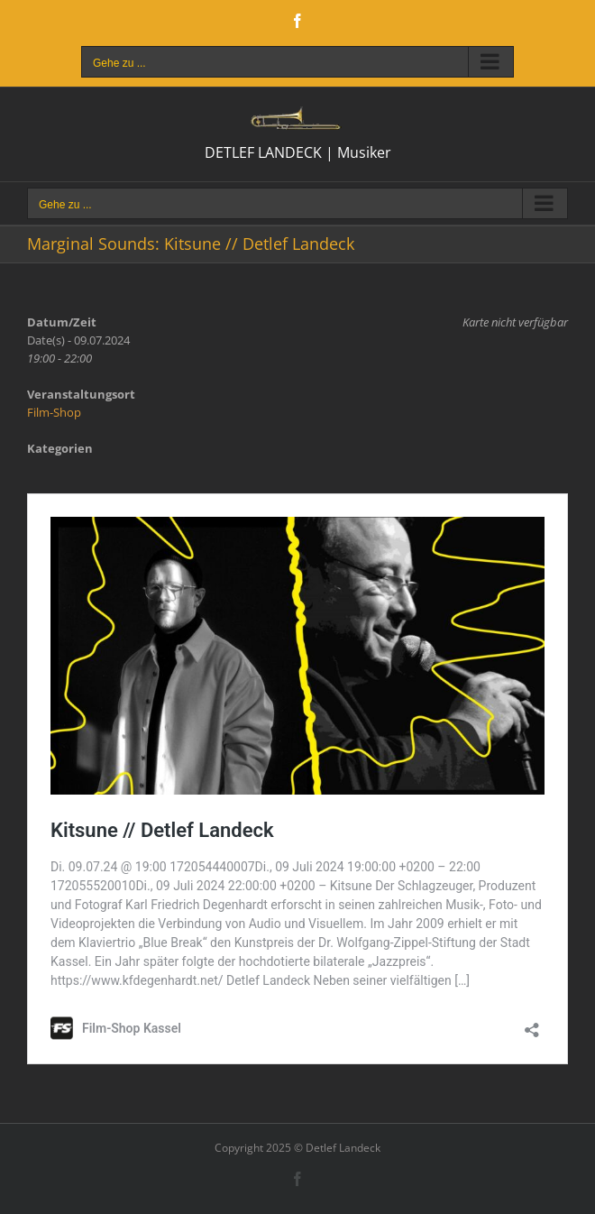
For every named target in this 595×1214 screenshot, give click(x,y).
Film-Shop (54, 412)
